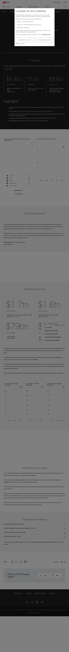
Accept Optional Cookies (24, 40)
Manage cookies (20, 43)
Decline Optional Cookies (44, 40)
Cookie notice (46, 34)
